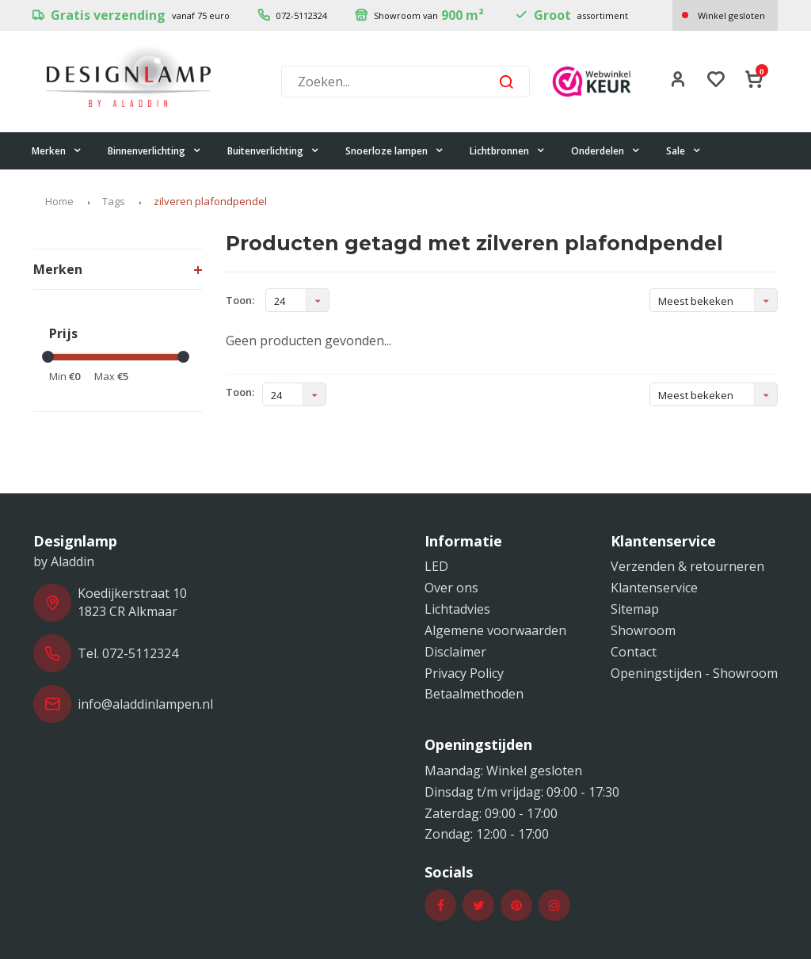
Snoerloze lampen (394, 151)
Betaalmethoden (474, 693)
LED (436, 566)
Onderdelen (605, 151)
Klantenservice (654, 587)
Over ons (451, 587)
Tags (113, 201)
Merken (57, 151)
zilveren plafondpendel (210, 201)
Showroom (643, 630)
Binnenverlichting (154, 151)
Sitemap (635, 609)
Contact (634, 651)
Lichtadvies (457, 609)
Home (59, 201)
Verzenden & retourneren (687, 566)
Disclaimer (455, 651)
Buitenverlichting (273, 151)
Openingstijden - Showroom (694, 673)
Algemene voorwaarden (495, 630)
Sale (683, 151)
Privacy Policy (464, 673)
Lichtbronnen (507, 151)
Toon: (240, 300)
